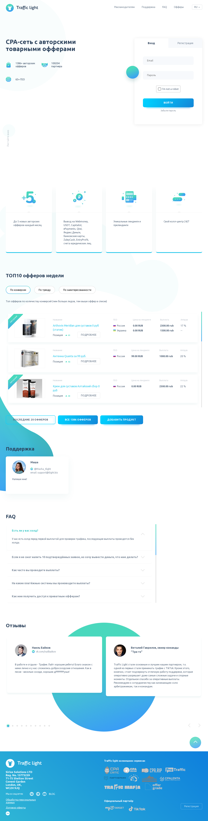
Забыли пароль (168, 110)
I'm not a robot (170, 89)
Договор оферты (16, 805)
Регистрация (191, 804)
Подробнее (89, 334)
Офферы (179, 7)
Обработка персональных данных (21, 799)
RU (195, 7)
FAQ (164, 7)
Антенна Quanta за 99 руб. (69, 356)
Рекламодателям (124, 7)
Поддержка (148, 7)
